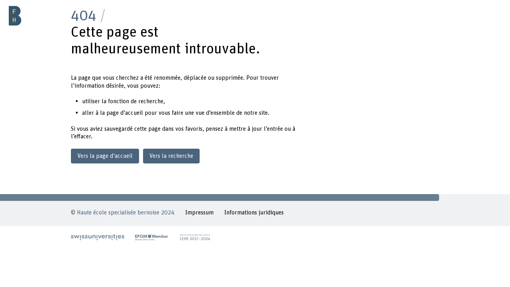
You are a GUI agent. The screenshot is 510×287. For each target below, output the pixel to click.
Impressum (199, 213)
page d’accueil (124, 113)
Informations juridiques (254, 213)
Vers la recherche (171, 156)
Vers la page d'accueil (105, 156)
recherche (150, 101)
